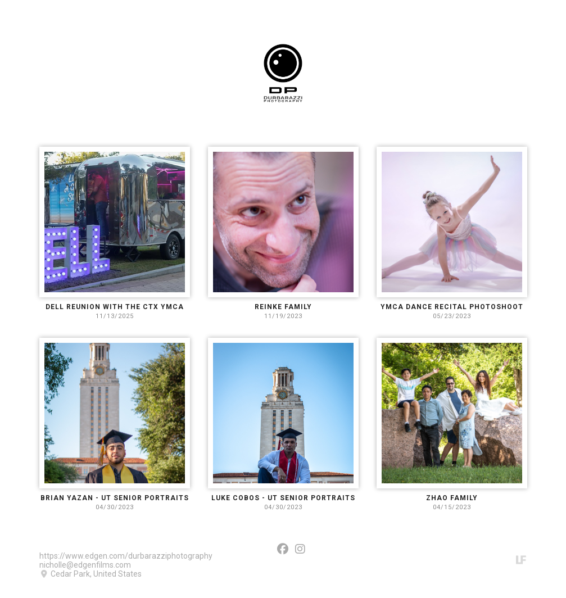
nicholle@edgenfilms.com (85, 564)
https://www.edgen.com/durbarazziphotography (125, 555)
